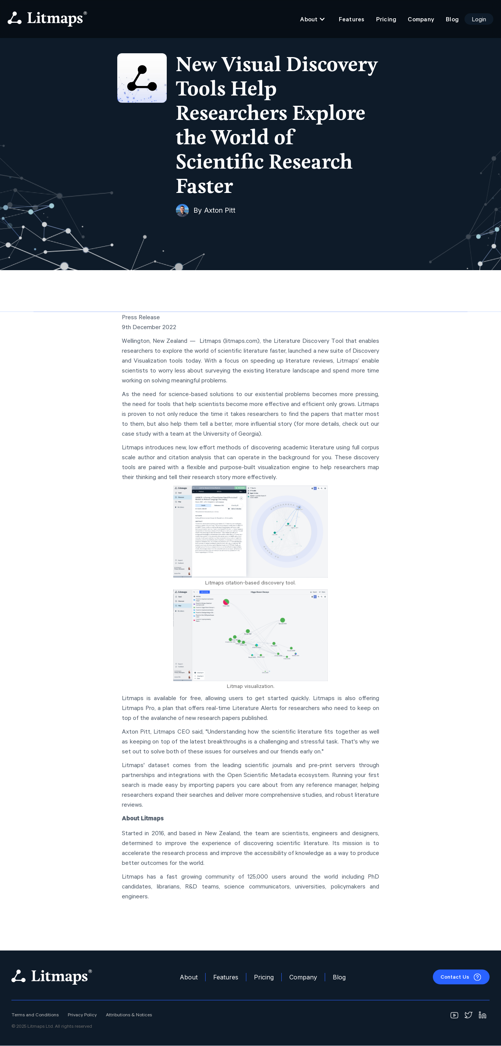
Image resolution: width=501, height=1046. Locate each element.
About (189, 977)
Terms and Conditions (35, 1014)
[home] (48, 18)
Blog (452, 19)
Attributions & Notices (129, 1014)
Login (479, 19)
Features (352, 19)
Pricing (386, 19)
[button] (312, 19)
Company (421, 19)
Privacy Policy (82, 1014)
